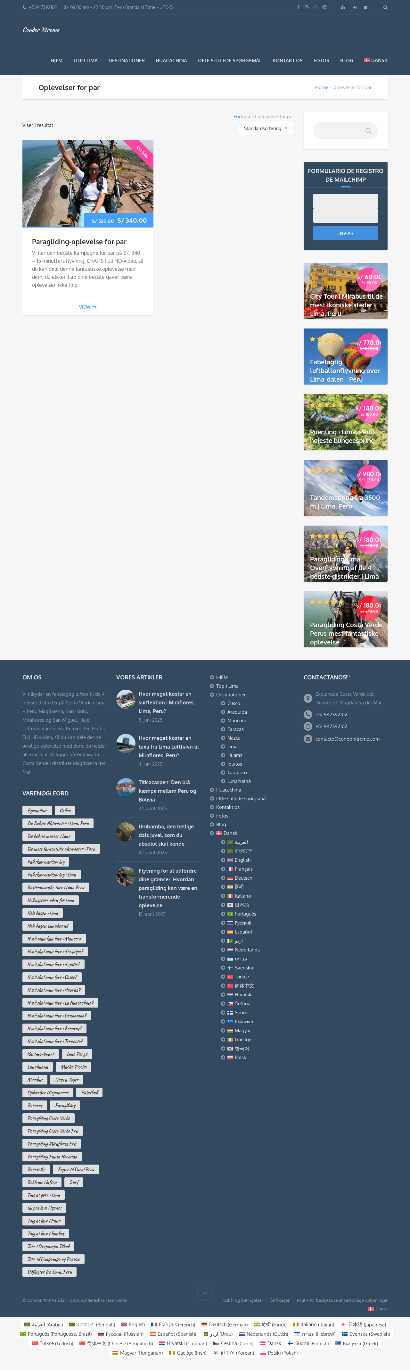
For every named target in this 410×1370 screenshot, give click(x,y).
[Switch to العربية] (260, 842)
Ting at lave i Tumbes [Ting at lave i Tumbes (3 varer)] (45, 1233)
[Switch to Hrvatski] (260, 994)
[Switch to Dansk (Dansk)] (270, 1343)
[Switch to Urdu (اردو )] (217, 1334)
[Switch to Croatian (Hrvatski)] (183, 1343)
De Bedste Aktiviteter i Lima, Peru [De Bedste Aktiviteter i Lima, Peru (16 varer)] (58, 823)
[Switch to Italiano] (260, 896)
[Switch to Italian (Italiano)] (313, 1324)
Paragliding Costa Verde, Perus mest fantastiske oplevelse (347, 633)
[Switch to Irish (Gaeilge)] (187, 1353)
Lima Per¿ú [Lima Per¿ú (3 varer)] (77, 1054)
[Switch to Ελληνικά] (260, 1021)
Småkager (280, 1300)
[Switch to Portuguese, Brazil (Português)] (56, 1334)
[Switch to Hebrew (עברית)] (315, 1334)
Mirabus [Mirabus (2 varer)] (35, 1079)
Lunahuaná (239, 781)
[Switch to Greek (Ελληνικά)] (356, 1343)
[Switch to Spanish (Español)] (173, 1334)
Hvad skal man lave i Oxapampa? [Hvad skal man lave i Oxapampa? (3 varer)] (56, 1015)
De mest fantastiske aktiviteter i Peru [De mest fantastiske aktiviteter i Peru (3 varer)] (61, 849)
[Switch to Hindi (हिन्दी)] (270, 1324)
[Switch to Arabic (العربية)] (43, 1324)
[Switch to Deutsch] (260, 878)
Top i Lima (85, 60)
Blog (346, 60)
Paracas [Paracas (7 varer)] (34, 1105)
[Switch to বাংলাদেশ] (260, 851)
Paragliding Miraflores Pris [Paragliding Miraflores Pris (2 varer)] (51, 1144)
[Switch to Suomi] (260, 1012)
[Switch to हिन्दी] (260, 887)
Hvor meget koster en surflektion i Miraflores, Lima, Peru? (167, 702)
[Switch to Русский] (260, 922)
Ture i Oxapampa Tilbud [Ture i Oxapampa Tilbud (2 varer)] (48, 1246)
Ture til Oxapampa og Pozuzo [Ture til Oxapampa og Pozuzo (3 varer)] (53, 1259)
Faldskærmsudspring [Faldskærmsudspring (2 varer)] (45, 862)
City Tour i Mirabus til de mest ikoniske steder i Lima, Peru (346, 305)
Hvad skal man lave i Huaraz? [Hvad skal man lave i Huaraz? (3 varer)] (53, 990)
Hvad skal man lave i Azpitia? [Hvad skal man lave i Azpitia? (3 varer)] (53, 964)
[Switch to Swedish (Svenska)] (366, 1334)
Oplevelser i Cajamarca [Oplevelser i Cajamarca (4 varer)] (48, 1092)
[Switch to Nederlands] (260, 949)
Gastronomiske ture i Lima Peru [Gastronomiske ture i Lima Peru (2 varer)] (55, 887)
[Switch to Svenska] (260, 967)
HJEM (56, 60)
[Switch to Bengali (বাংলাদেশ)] (92, 1324)
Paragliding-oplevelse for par (79, 241)
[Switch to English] (260, 860)
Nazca (234, 738)
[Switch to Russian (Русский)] (121, 1334)
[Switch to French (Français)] (173, 1324)
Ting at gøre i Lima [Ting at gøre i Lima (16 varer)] (43, 1195)
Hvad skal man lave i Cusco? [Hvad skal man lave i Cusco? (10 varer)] (52, 977)
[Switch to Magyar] (260, 1030)
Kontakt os (288, 60)
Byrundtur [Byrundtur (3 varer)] (37, 810)
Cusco (233, 703)
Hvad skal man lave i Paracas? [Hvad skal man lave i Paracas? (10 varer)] (54, 1028)
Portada (242, 116)
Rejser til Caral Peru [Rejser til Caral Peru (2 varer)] (76, 1169)
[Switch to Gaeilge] (260, 1039)
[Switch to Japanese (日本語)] (363, 1324)
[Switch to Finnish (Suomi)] (308, 1343)
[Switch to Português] (260, 913)
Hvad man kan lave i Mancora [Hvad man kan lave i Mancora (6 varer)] (54, 938)
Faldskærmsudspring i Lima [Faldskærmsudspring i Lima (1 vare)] (51, 874)
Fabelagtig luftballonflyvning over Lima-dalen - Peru (345, 370)
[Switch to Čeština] (260, 1003)
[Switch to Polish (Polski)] (279, 1353)
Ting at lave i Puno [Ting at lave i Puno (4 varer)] (43, 1220)
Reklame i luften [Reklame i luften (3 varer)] (42, 1182)
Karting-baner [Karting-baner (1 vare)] (40, 1054)
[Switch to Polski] (260, 1057)
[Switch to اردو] (260, 940)
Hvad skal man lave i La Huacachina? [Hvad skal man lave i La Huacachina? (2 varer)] (60, 1003)
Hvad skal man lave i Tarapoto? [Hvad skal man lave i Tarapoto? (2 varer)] (55, 1041)
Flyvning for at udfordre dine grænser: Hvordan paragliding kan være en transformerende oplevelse (168, 888)
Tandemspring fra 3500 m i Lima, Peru (345, 501)
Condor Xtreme (40, 29)
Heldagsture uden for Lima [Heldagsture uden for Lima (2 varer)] (50, 900)
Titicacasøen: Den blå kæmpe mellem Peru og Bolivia (167, 791)
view (88, 307)
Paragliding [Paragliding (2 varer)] (65, 1105)
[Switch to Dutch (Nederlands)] (263, 1334)
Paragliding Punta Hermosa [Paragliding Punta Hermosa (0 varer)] (52, 1156)
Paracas (235, 729)
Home (321, 87)
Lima (232, 746)
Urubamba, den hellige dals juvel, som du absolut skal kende (166, 835)
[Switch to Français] (260, 869)
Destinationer (127, 60)
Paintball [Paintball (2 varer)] (89, 1092)
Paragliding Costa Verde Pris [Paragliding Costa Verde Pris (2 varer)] (52, 1131)
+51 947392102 (331, 714)
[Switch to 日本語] (260, 905)
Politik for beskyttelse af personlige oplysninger (342, 1300)
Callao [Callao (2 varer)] (65, 810)
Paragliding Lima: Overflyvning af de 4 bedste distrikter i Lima (344, 567)
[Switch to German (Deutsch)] (224, 1324)
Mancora (236, 721)
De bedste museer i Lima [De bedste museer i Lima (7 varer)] (48, 836)
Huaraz (234, 755)
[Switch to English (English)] (133, 1324)
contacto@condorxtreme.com (348, 739)
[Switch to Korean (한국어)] (233, 1353)
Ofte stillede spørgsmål (230, 60)
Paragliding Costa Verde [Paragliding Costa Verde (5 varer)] (48, 1118)
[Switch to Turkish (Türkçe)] (52, 1343)
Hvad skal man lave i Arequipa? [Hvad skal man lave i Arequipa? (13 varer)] (55, 951)
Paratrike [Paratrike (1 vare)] (36, 1169)
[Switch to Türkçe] (260, 976)
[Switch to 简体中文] (260, 985)
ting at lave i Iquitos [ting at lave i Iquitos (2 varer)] (44, 1208)
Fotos (321, 60)
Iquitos (234, 764)
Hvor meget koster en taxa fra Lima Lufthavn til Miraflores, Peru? (169, 747)
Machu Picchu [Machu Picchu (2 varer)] (73, 1067)
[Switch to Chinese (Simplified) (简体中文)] (116, 1343)
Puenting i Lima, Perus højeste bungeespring (343, 436)
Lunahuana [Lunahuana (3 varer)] (37, 1067)
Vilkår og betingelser (243, 1300)
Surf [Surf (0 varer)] (73, 1182)
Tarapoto (237, 772)
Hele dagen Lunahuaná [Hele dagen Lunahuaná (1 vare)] (47, 926)
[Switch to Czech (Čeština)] (233, 1343)
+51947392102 (43, 7)
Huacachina (171, 60)
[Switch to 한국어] (260, 1048)
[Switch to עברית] (260, 958)
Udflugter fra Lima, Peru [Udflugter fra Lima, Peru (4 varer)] (49, 1272)
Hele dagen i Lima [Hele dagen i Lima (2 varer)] (42, 913)
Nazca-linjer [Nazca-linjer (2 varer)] (66, 1079)
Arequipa (237, 712)
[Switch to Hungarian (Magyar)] (137, 1353)
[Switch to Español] (260, 931)
